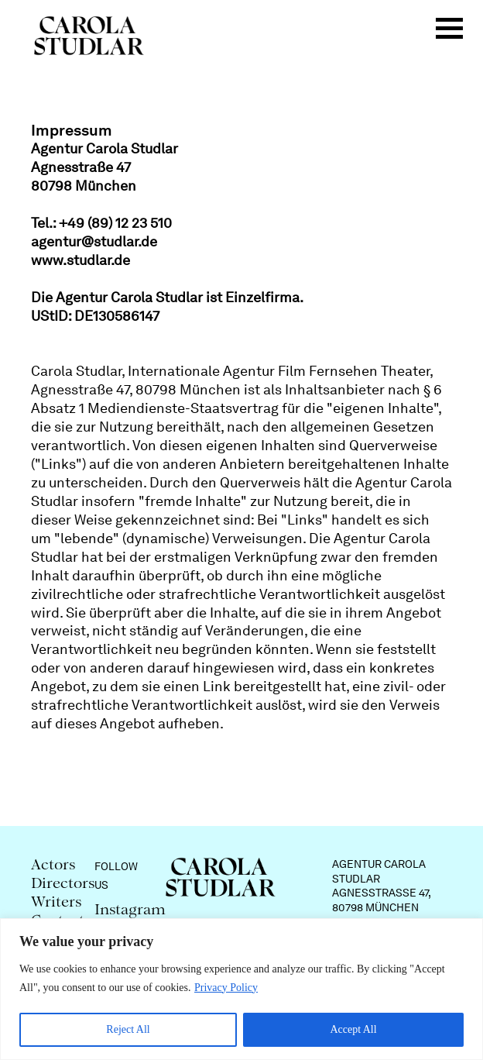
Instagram (130, 910)
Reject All (127, 1029)
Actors (53, 866)
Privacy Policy (226, 987)
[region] (241, 989)
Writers (56, 903)
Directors (62, 884)
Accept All (353, 1029)
